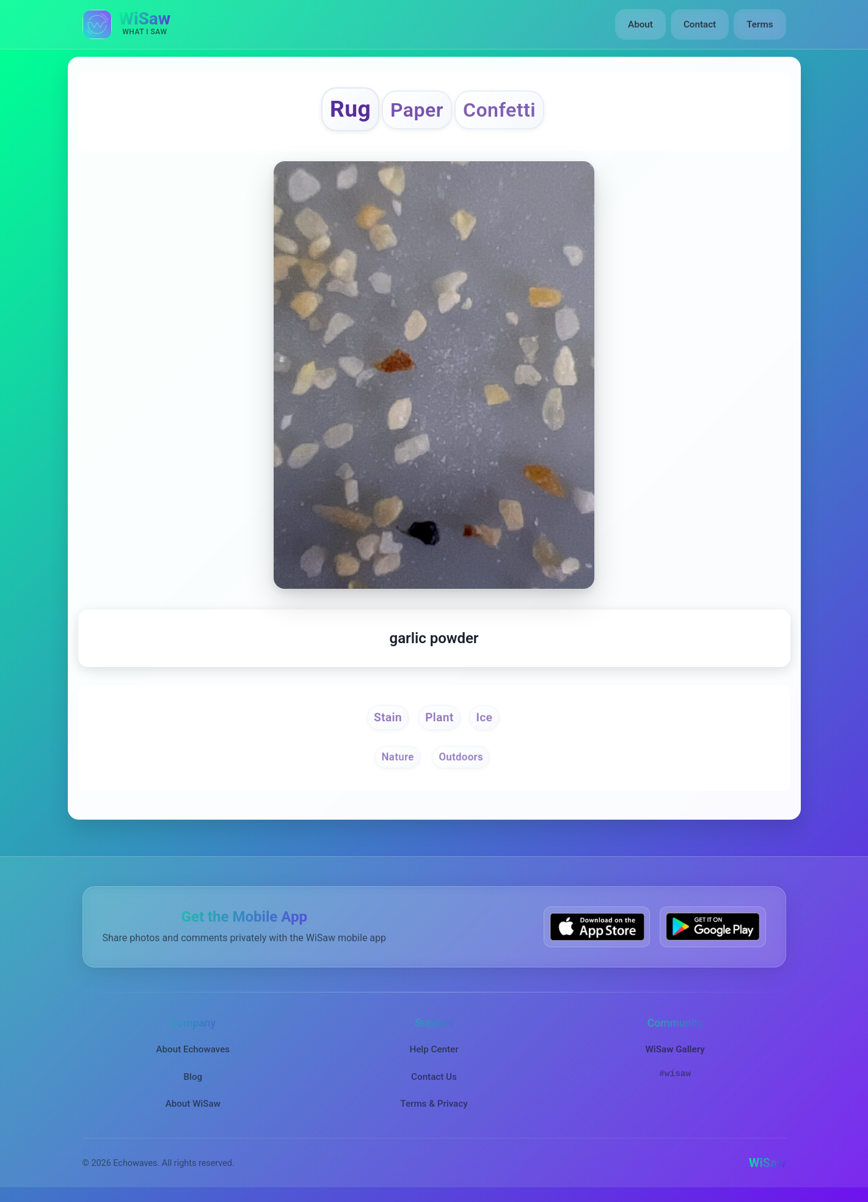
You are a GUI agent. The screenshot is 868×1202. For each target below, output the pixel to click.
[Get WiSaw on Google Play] (713, 926)
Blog (192, 1076)
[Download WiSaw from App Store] (597, 926)
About (640, 24)
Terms (759, 24)
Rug (350, 109)
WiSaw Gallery (674, 1049)
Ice (484, 717)
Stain (388, 717)
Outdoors (461, 757)
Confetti (499, 110)
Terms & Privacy (433, 1103)
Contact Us (434, 1076)
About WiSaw (193, 1103)
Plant (439, 717)
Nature (397, 757)
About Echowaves (193, 1049)
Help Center (433, 1049)
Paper (416, 110)
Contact (700, 24)
